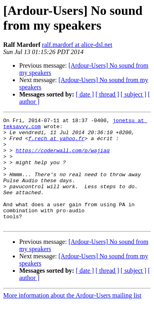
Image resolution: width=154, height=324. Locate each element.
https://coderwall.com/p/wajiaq (62, 157)
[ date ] (85, 94)
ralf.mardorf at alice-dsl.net (77, 44)
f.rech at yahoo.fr (56, 143)
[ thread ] (107, 94)
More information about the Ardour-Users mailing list (72, 317)
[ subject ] (133, 94)
